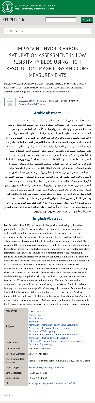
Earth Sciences (35, 318)
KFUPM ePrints (15, 19)
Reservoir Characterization (55, 328)
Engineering (34, 315)
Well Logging (48, 331)
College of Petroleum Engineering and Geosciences (54, 340)
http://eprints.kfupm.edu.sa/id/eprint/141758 (51, 383)
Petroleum (33, 321)
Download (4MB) (27, 104)
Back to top (9, 395)
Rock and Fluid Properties (54, 337)
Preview (41, 104)
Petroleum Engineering (40, 344)
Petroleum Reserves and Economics (59, 324)
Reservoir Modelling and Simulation (59, 334)
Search (87, 20)
